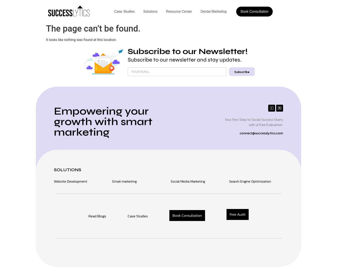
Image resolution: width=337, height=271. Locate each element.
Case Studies (124, 11)
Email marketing (124, 181)
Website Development (70, 181)
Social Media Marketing (188, 181)
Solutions (150, 11)
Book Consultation (254, 11)
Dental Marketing (214, 11)
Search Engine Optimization (250, 181)
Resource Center (179, 11)
